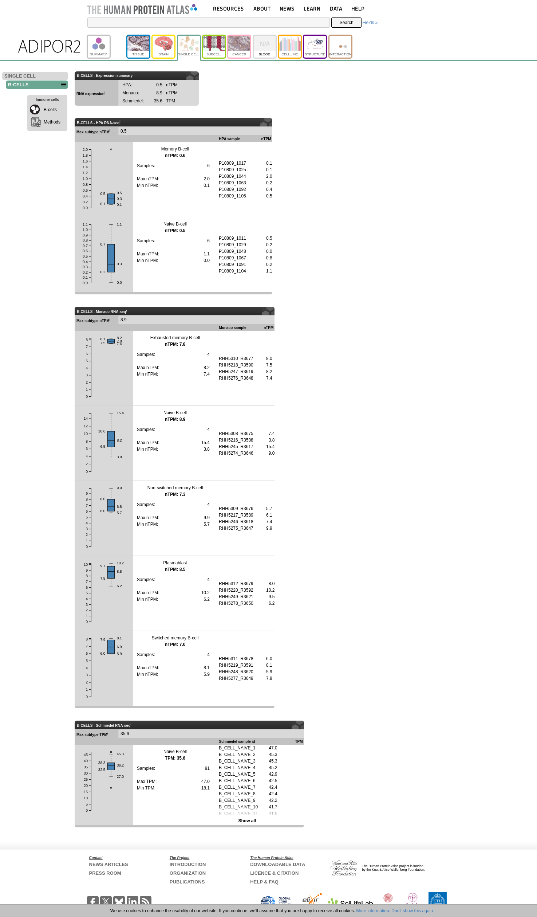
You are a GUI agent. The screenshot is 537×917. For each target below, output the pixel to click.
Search (347, 22)
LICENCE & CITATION (274, 873)
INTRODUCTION (188, 864)
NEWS (287, 8)
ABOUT (262, 8)
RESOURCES (228, 8)
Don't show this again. (412, 910)
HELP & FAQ (264, 882)
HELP (357, 8)
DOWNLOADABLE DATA (277, 864)
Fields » (370, 22)
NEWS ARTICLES (108, 864)
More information (372, 910)
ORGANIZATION (188, 873)
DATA (336, 8)
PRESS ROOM (105, 873)
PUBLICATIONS (187, 882)
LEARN (312, 8)
